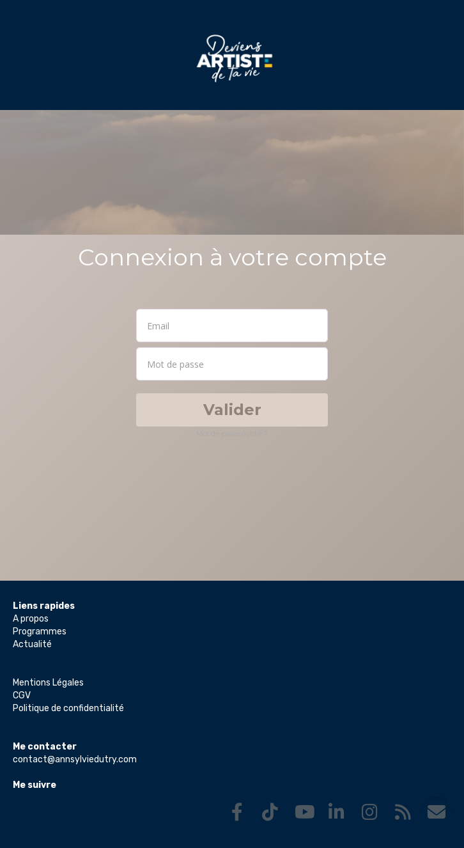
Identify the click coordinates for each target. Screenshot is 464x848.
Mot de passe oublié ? (232, 433)
